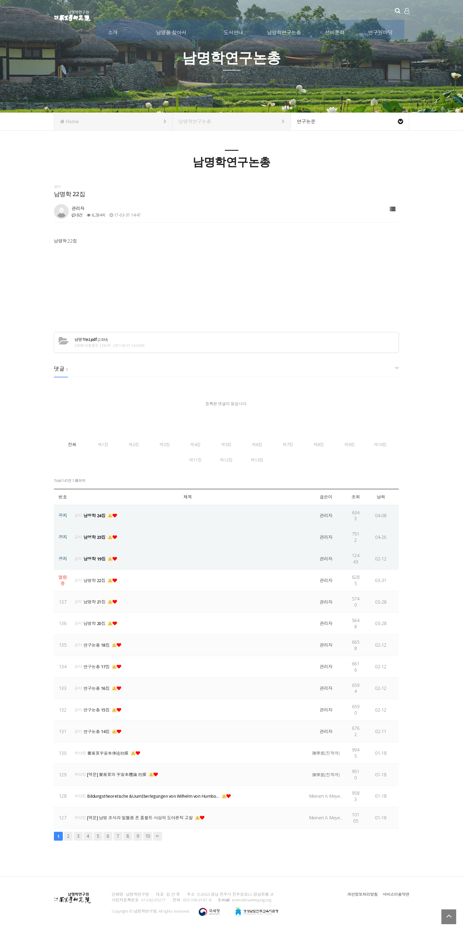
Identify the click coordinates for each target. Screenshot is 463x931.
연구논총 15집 (98, 708)
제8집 (138, 459)
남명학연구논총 (284, 32)
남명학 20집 (96, 622)
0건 (77, 215)
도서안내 (233, 32)
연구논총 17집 (98, 665)
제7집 (94, 459)
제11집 (270, 459)
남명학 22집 (96, 579)
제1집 (138, 445)
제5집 (314, 445)
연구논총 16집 (98, 687)
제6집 (358, 445)
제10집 (226, 459)
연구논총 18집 (98, 644)
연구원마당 (380, 32)
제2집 (182, 445)
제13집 (358, 459)
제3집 (226, 445)
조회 (355, 496)
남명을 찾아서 (171, 32)
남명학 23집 (96, 536)
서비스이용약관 (395, 892)
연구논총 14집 (98, 730)
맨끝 (157, 834)
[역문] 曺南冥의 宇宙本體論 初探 (119, 773)
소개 (113, 32)
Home (113, 121)
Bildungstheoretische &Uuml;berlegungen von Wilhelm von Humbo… (156, 795)
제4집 (270, 445)
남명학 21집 (96, 600)
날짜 (381, 496)
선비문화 (335, 32)
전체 (93, 445)
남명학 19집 (96, 557)
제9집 (182, 459)
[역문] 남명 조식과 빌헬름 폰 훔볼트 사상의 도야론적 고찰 (143, 816)
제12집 (314, 459)
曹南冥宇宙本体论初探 (110, 751)
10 (147, 835)
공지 (78, 514)
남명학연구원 (72, 15)
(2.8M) (91, 339)
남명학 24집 (96, 514)
